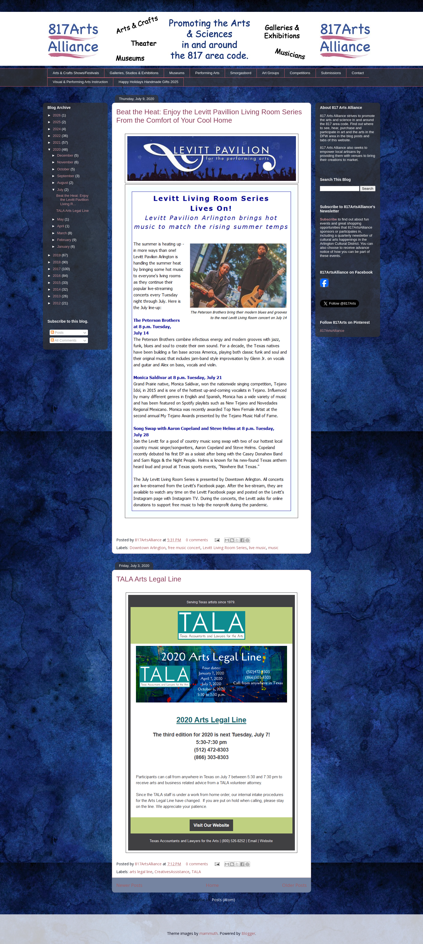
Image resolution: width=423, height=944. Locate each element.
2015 (57, 283)
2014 (57, 289)
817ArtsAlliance (149, 539)
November (65, 162)
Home (212, 885)
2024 (57, 129)
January (64, 246)
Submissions (331, 73)
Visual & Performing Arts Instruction (80, 82)
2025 (57, 122)
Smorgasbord (240, 73)
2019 (57, 255)
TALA (196, 871)
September (66, 176)
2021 (57, 142)
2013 (57, 296)
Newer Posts (129, 885)
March (62, 233)
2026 (57, 115)
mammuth (208, 933)
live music (257, 547)
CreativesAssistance (172, 871)
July (60, 190)
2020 (57, 149)
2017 (57, 269)
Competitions (300, 73)
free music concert (184, 547)
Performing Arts (207, 73)
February (64, 240)
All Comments (64, 340)
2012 (57, 303)
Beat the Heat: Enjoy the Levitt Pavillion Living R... (72, 200)
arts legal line (140, 871)
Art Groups (270, 73)
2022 (57, 136)
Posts (57, 332)
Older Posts (294, 885)
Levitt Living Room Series (225, 547)
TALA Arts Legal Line (148, 579)
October (64, 169)
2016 (57, 276)
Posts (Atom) (223, 899)
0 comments (197, 539)
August (63, 183)
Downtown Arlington (147, 547)
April (61, 226)
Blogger (248, 933)
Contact (358, 73)
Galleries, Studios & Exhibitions (134, 73)
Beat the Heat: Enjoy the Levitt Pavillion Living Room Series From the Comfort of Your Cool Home (209, 116)
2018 (57, 262)
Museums (176, 73)
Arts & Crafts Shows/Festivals (76, 73)
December (65, 155)
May (61, 219)
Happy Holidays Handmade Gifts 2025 (148, 82)
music (273, 547)
